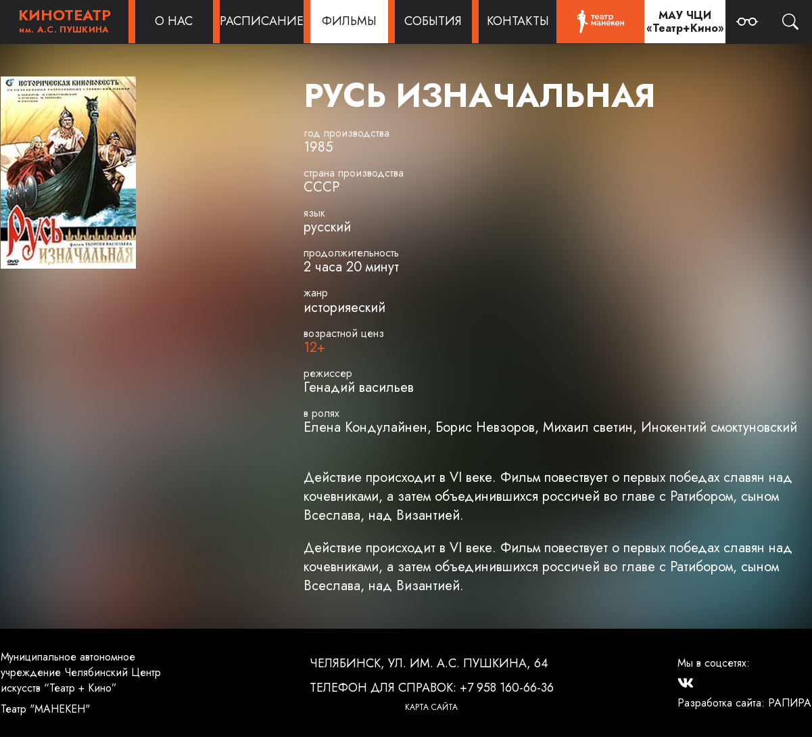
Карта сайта (431, 707)
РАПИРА (789, 703)
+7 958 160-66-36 (507, 687)
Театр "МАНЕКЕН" (45, 709)
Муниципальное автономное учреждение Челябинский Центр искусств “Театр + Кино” (81, 672)
